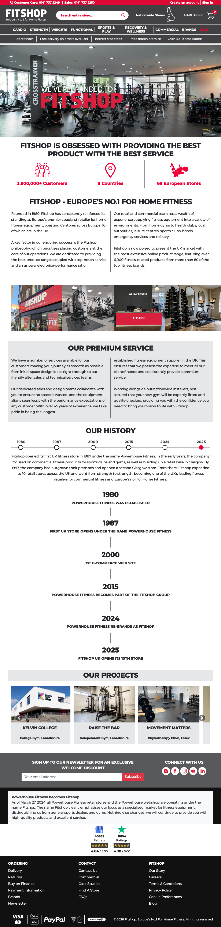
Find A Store (88, 891)
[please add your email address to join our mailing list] (72, 777)
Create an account (184, 2)
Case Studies (89, 884)
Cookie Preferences (165, 897)
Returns (15, 877)
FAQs (82, 897)
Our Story (157, 871)
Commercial (88, 877)
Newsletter (17, 904)
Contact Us (87, 871)
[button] (19, 718)
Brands (14, 897)
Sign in (207, 2)
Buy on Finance (21, 884)
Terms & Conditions (165, 884)
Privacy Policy (160, 891)
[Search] (90, 15)
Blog (153, 904)
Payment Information (26, 891)
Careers (155, 877)
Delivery (15, 871)
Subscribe (133, 777)
